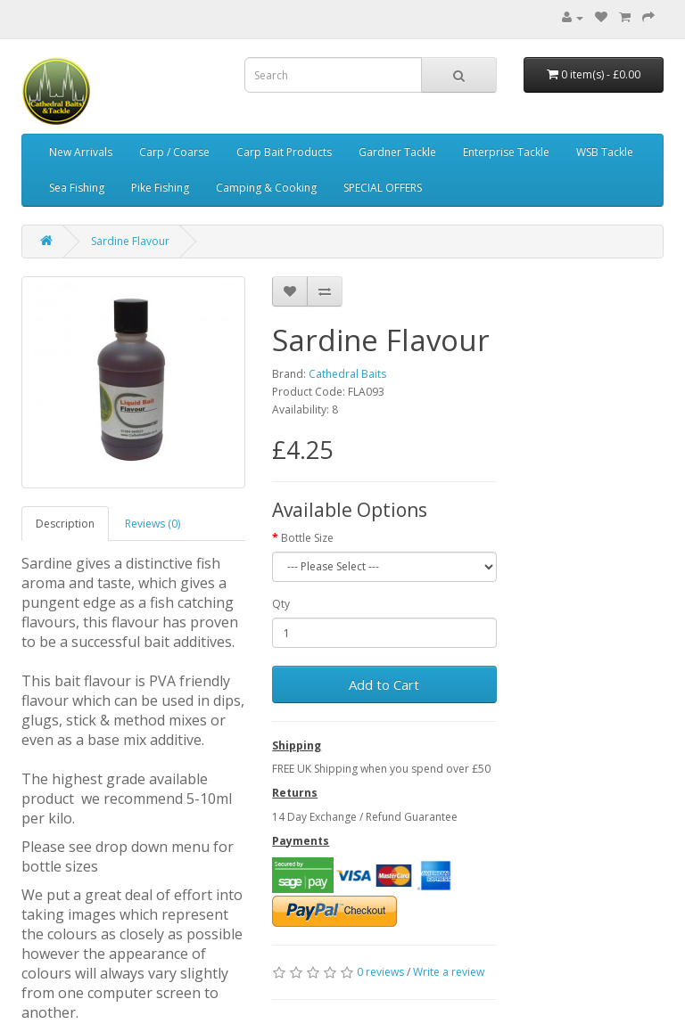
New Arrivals (80, 152)
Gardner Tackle (397, 152)
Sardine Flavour (130, 241)
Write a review (448, 971)
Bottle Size (307, 537)
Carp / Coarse (174, 152)
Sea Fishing (76, 187)
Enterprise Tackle (506, 152)
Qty (281, 603)
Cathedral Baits (347, 373)
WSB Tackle (604, 152)
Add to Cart (384, 684)
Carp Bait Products (284, 152)
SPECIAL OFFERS (382, 187)
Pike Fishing (160, 187)
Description (65, 523)
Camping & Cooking (266, 187)
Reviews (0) (152, 523)
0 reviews (380, 971)
